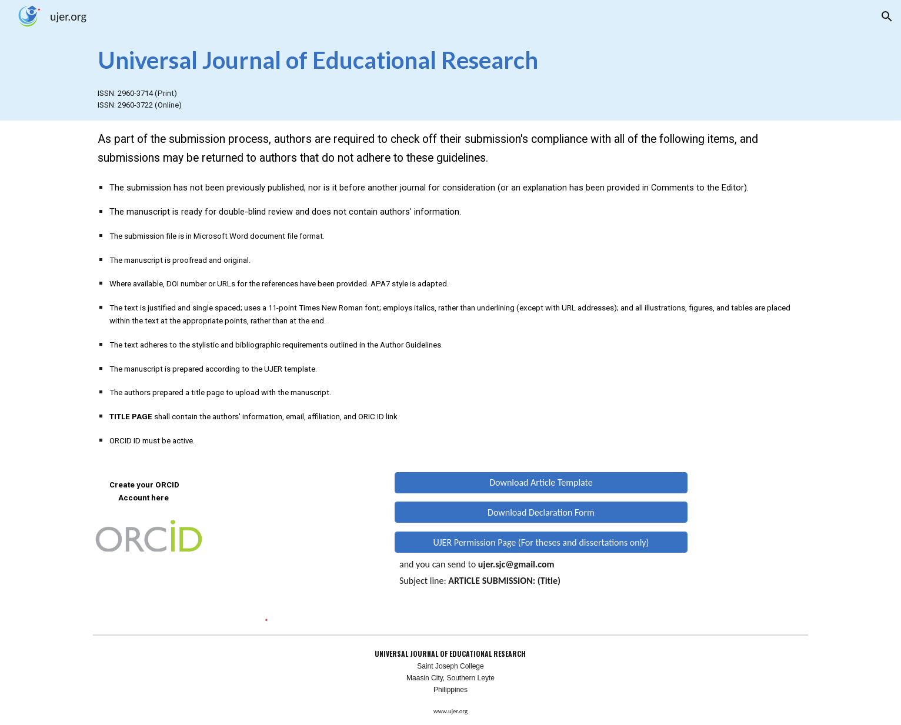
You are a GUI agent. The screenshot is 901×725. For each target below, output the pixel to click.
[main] (451, 59)
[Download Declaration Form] (541, 512)
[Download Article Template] (541, 482)
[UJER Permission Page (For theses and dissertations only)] (541, 542)
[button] (887, 16)
